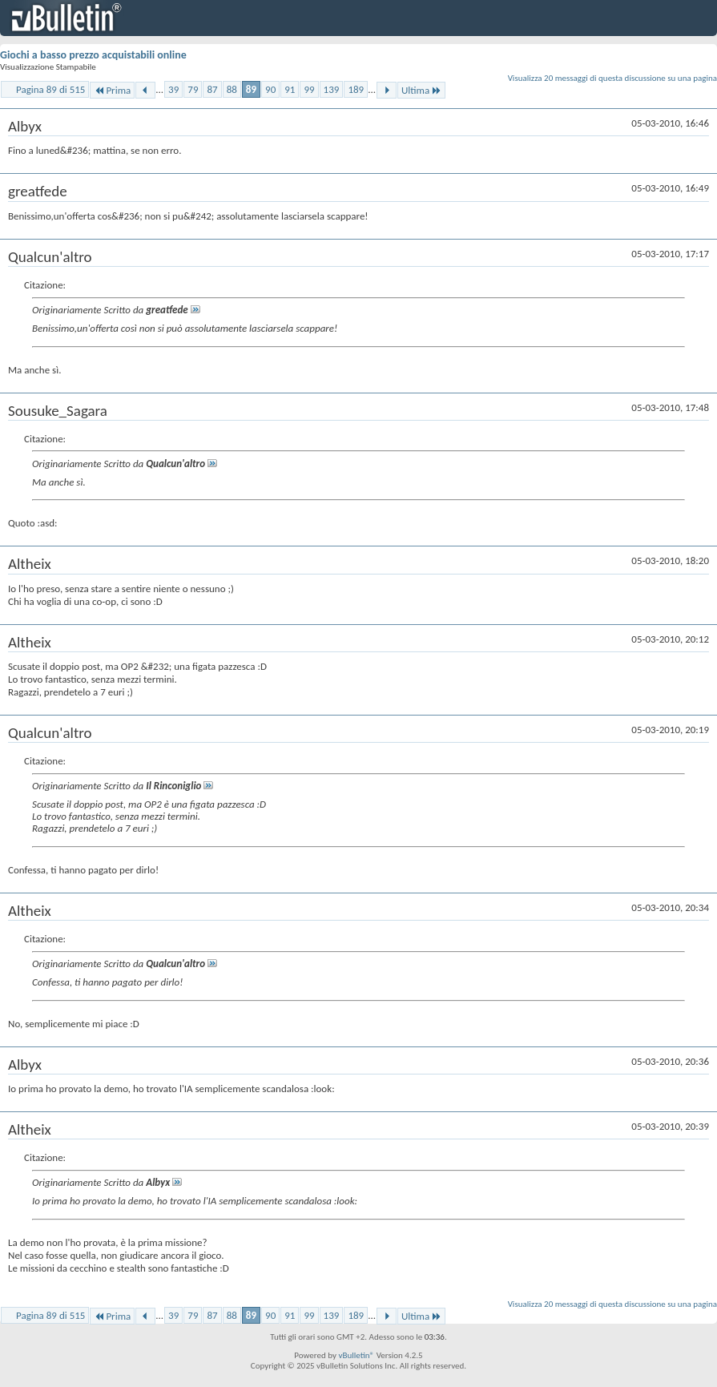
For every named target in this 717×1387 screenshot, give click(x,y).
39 (173, 89)
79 (192, 89)
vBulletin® (356, 1355)
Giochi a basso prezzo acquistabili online (93, 55)
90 (270, 89)
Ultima (421, 90)
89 (251, 89)
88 (232, 89)
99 (309, 89)
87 (212, 89)
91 (289, 89)
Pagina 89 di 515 (50, 89)
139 (332, 89)
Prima (112, 90)
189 (356, 89)
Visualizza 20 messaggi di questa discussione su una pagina (612, 78)
